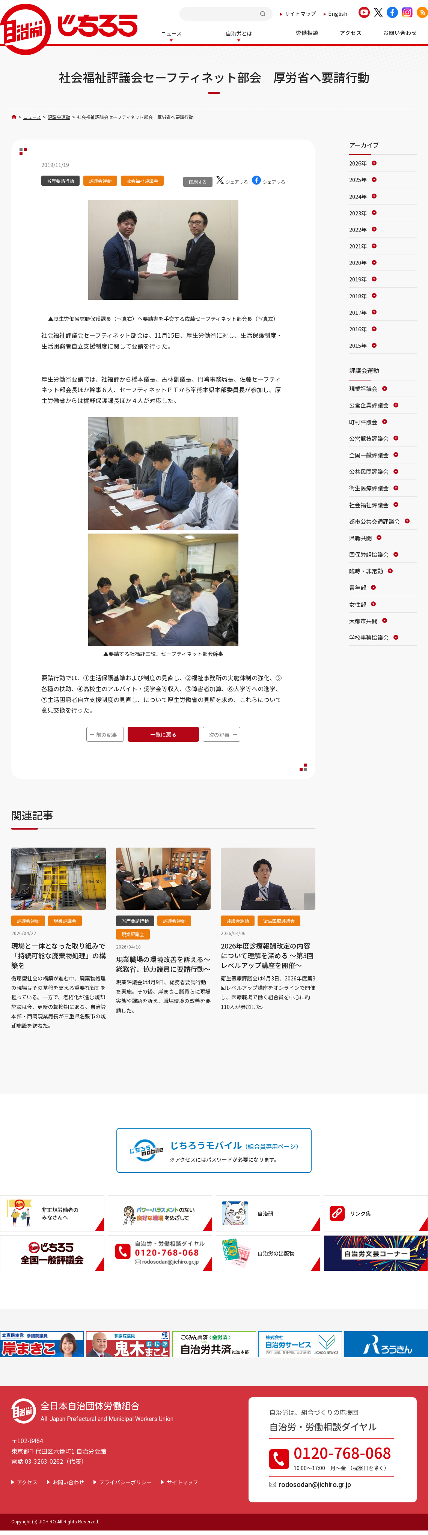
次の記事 (219, 734)
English (337, 13)
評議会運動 (59, 116)
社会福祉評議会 (142, 180)
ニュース (32, 116)
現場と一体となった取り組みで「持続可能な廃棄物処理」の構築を (58, 954)
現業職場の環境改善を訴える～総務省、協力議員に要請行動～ (163, 963)
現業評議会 (65, 920)
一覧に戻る (163, 733)
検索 (263, 13)
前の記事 (106, 734)
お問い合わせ (68, 1481)
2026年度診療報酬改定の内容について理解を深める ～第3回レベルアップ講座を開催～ (267, 954)
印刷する (198, 181)
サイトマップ (300, 13)
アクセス (27, 1481)
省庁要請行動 (60, 180)
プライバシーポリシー (125, 1481)
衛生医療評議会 (279, 920)
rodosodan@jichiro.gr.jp (315, 1484)
